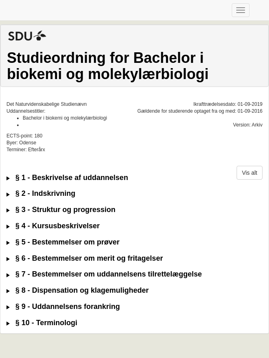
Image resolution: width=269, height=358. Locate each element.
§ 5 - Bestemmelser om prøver (63, 242)
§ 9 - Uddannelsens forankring (63, 307)
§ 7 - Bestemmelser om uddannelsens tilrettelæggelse (104, 274)
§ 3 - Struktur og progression (60, 210)
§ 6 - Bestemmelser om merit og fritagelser (84, 258)
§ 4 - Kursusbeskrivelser (53, 226)
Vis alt (249, 172)
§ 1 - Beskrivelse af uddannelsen (67, 178)
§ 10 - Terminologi (41, 323)
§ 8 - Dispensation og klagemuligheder (77, 290)
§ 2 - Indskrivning (40, 193)
